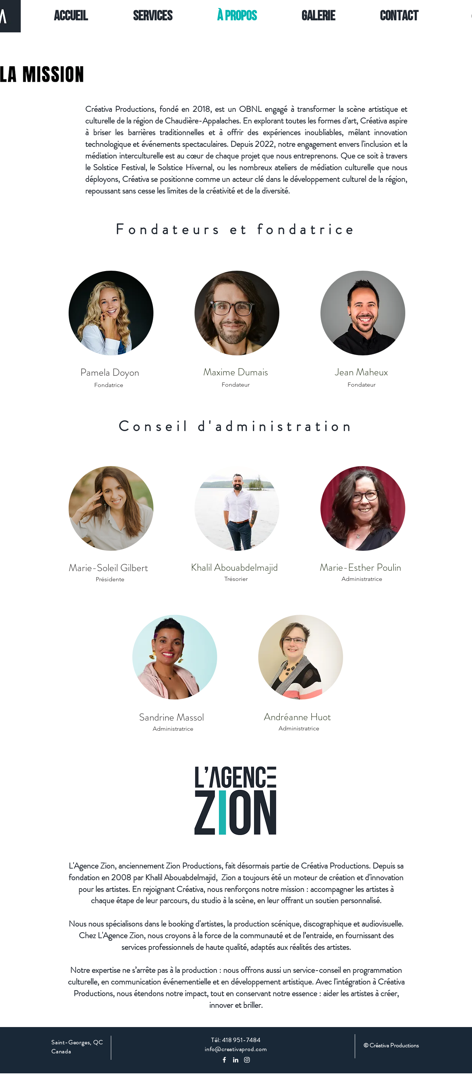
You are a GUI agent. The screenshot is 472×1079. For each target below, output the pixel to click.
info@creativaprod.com (236, 1049)
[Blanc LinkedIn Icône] (235, 1060)
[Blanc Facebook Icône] (224, 1060)
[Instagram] (247, 1060)
